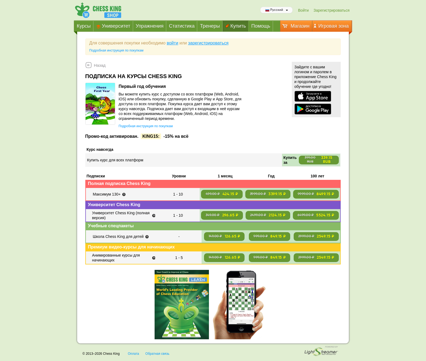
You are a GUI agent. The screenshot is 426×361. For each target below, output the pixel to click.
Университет (113, 26)
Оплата (133, 354)
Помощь (260, 26)
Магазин (295, 26)
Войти (303, 10)
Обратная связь (157, 354)
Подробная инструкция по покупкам (116, 50)
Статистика (182, 26)
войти (172, 43)
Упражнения (150, 26)
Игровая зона (331, 26)
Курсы (84, 26)
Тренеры (210, 26)
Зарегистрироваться (331, 10)
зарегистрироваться (208, 43)
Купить (235, 26)
